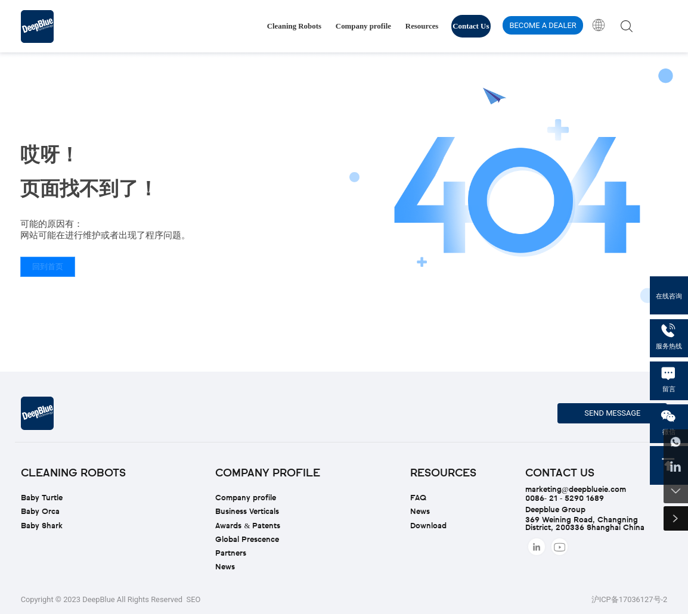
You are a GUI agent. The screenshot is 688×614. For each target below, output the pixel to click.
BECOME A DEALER (542, 25)
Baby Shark (42, 526)
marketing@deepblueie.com (575, 490)
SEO (194, 599)
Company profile (363, 26)
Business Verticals (247, 512)
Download (428, 526)
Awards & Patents (247, 526)
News (225, 567)
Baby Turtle (42, 498)
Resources (422, 26)
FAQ (418, 498)
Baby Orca (40, 512)
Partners (230, 553)
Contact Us (471, 26)
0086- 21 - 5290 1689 (565, 499)
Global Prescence (247, 540)
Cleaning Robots (294, 26)
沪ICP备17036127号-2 (629, 599)
